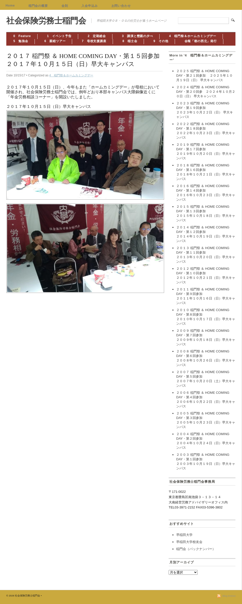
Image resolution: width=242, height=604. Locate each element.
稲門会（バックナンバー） (196, 549)
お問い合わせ (121, 6)
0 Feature (22, 36)
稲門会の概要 (38, 6)
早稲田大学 (184, 535)
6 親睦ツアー (55, 41)
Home (10, 5)
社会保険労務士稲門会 (46, 20)
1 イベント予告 (59, 36)
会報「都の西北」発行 (201, 41)
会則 (65, 6)
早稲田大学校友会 (189, 542)
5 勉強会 (20, 41)
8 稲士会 (130, 41)
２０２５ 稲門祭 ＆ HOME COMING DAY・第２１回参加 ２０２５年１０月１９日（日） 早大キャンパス (204, 75)
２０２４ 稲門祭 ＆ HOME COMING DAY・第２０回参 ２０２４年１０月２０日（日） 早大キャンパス (205, 91)
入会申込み (89, 6)
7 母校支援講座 (94, 41)
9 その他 (161, 41)
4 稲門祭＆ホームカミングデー (192, 36)
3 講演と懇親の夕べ (137, 36)
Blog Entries (229, 595)
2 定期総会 (97, 36)
